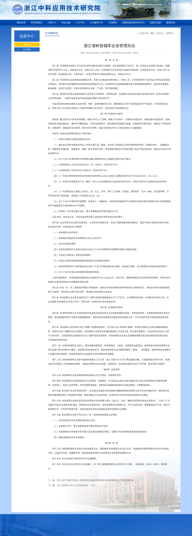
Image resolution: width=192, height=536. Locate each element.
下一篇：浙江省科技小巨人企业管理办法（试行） (73, 485)
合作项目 (27, 49)
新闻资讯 (170, 22)
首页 (152, 33)
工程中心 (51, 22)
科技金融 (65, 22)
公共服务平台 (96, 22)
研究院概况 (36, 22)
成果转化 (27, 44)
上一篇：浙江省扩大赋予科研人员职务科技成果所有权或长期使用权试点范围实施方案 (91, 480)
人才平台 (79, 22)
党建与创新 (155, 22)
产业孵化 (112, 22)
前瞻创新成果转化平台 (133, 22)
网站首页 (21, 22)
